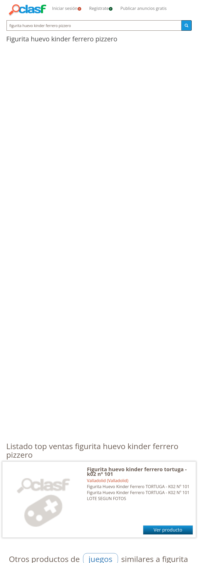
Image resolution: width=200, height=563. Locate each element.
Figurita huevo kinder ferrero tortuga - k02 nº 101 (137, 471)
